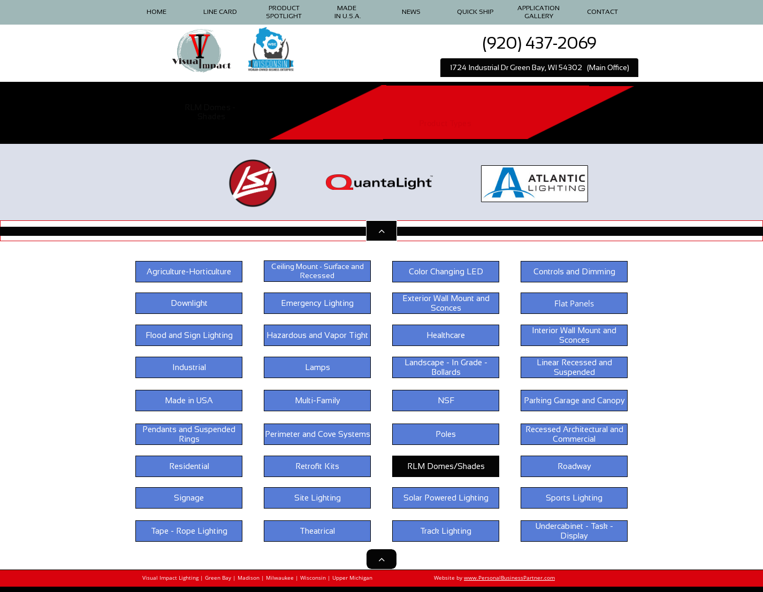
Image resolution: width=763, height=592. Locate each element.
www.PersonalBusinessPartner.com (509, 577)
